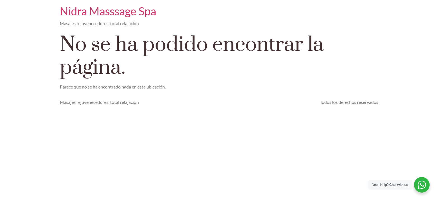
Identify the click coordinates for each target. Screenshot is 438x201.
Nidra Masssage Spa (108, 11)
